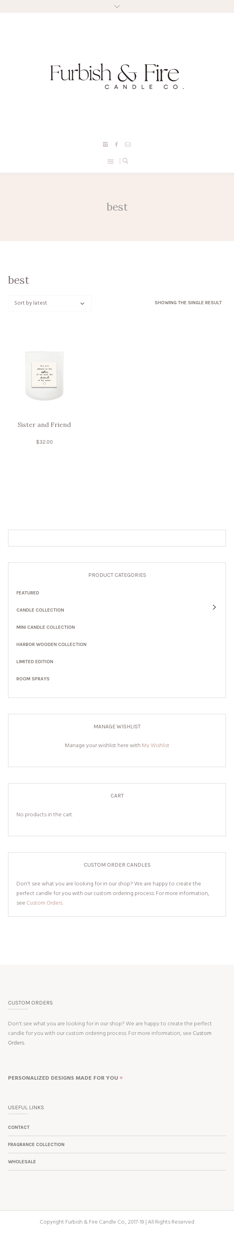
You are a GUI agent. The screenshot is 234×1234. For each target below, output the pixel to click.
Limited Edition (34, 661)
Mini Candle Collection (45, 627)
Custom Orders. (44, 903)
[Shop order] (50, 303)
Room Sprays (33, 679)
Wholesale (22, 1161)
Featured (27, 593)
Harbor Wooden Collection (51, 644)
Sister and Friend (44, 425)
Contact (19, 1127)
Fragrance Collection (36, 1144)
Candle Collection (40, 610)
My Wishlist (155, 745)
